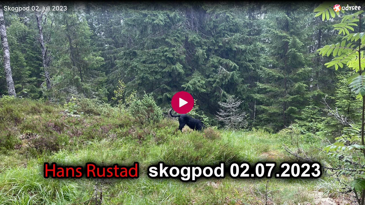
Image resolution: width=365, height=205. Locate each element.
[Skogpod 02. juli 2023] (166, 8)
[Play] (182, 102)
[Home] (347, 8)
